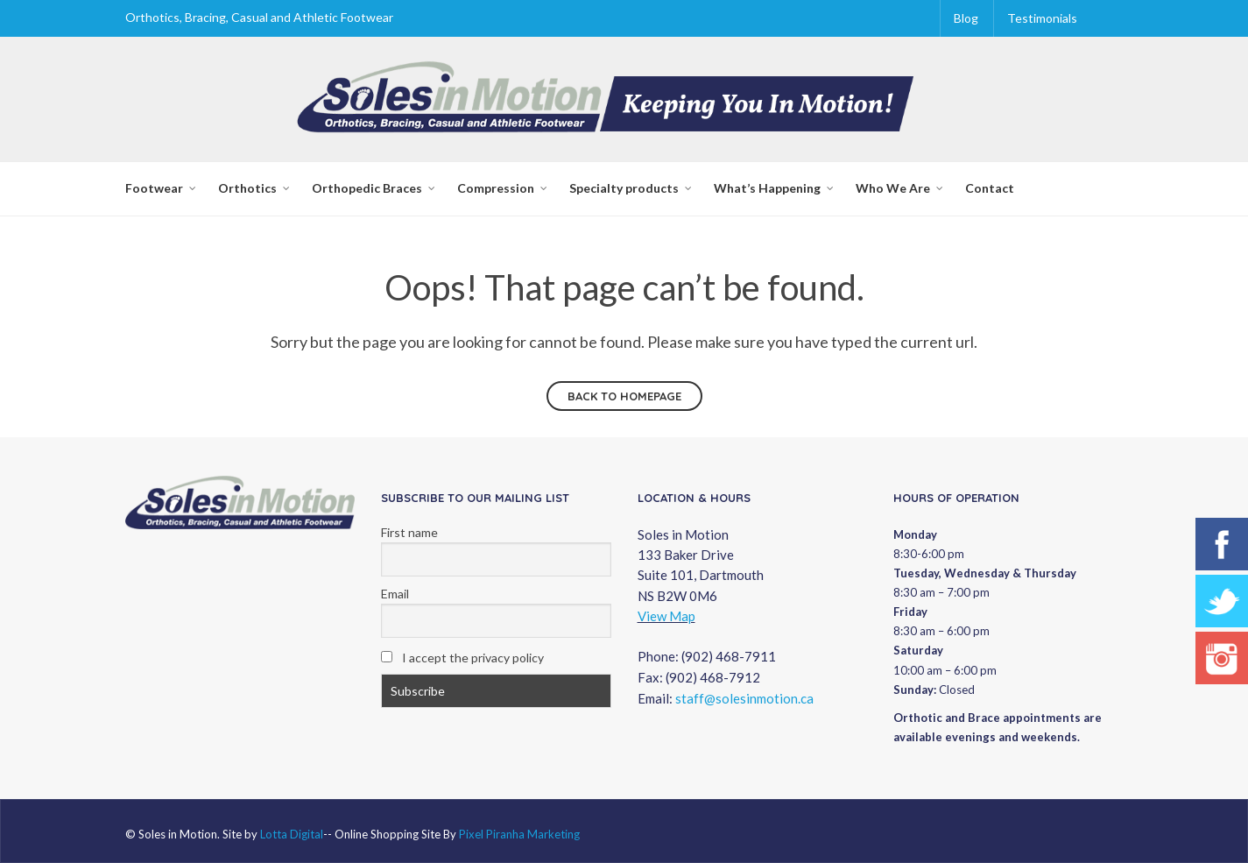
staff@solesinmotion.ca (744, 698)
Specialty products (624, 187)
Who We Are (893, 187)
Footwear (154, 187)
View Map (666, 616)
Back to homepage (624, 396)
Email (395, 593)
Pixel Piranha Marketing (519, 834)
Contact (989, 187)
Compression (495, 187)
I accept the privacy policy (462, 657)
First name (409, 532)
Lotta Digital (291, 834)
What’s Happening (767, 187)
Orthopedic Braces (367, 187)
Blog (966, 18)
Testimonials (1042, 18)
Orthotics (247, 187)
